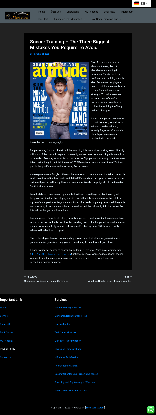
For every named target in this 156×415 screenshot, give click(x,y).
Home (41, 11)
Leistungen (70, 11)
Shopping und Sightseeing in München (75, 381)
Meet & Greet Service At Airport (71, 390)
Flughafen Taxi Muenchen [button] (53, 19)
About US (5, 324)
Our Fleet (136, 11)
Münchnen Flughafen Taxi (68, 307)
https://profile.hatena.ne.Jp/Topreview (51, 254)
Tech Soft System (95, 407)
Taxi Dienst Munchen (66, 332)
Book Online (6, 332)
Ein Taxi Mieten (63, 324)
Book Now (103, 11)
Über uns (54, 11)
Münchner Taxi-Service (67, 357)
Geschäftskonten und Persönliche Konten (77, 373)
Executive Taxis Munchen (68, 340)
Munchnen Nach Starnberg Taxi (71, 315)
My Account (87, 11)
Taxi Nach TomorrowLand (68, 348)
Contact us (6, 357)
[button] (67, 19)
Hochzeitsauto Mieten (66, 365)
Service (4, 315)
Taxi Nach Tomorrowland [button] (88, 19)
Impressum (120, 11)
